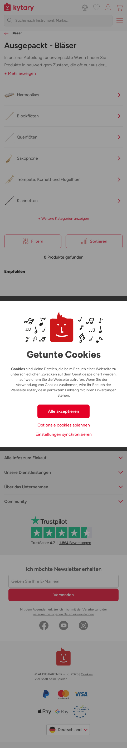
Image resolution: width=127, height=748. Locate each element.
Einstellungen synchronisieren (64, 434)
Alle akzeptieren (63, 411)
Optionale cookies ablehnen (63, 425)
